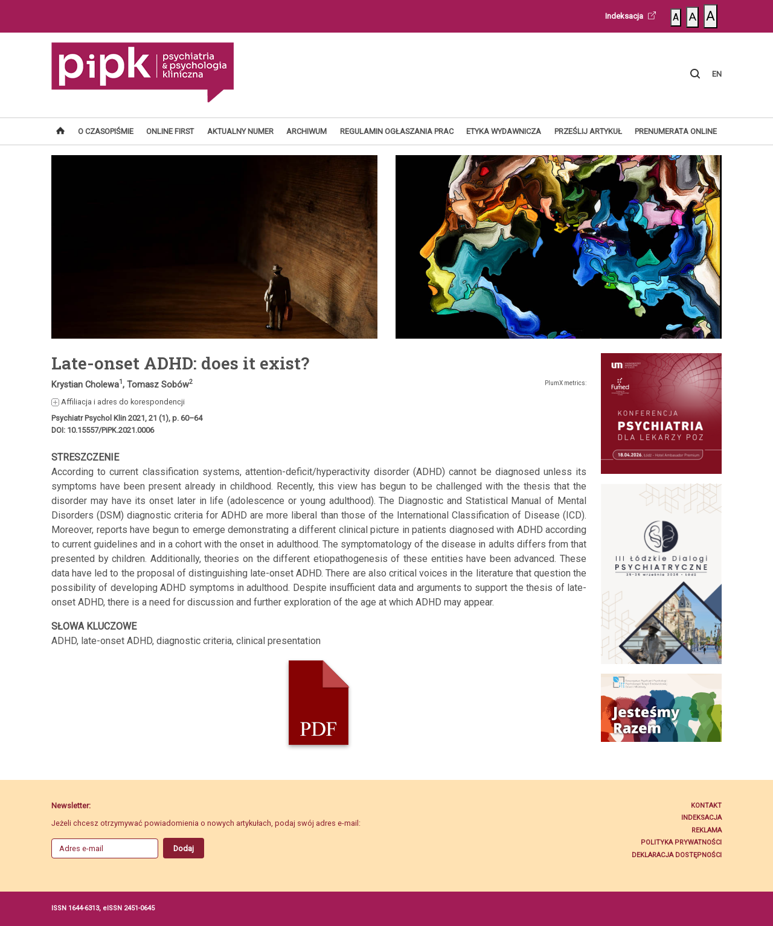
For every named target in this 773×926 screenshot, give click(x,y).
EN (717, 73)
